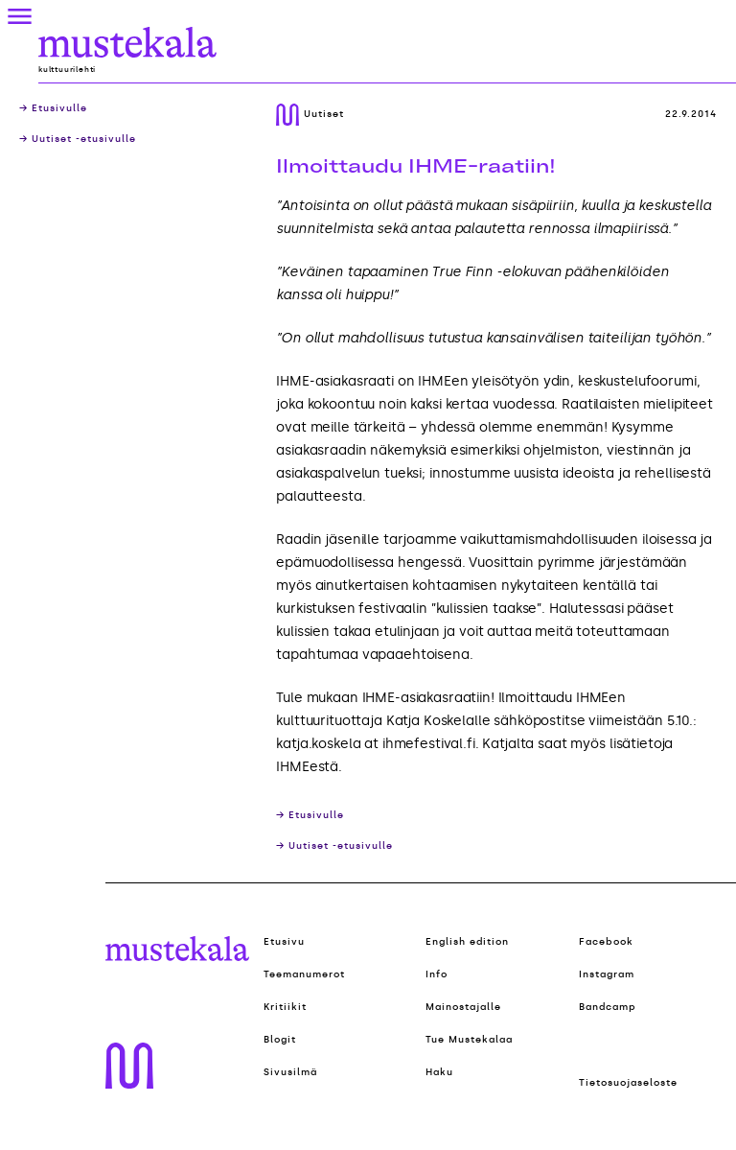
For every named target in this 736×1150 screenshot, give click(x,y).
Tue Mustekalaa (469, 1039)
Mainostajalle (463, 1007)
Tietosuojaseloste (628, 1083)
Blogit (280, 1039)
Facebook (606, 942)
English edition (467, 942)
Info (437, 974)
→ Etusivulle (53, 108)
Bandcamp (607, 1007)
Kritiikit (285, 1007)
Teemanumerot (304, 974)
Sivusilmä (290, 1072)
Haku (439, 1072)
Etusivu (284, 942)
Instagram (606, 974)
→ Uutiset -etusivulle (77, 139)
